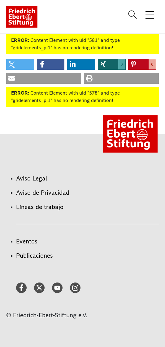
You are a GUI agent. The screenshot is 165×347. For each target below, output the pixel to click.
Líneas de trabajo (39, 207)
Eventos (26, 241)
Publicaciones (34, 255)
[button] (20, 64)
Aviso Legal (31, 178)
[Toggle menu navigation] (150, 14)
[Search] (133, 14)
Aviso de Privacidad (42, 192)
